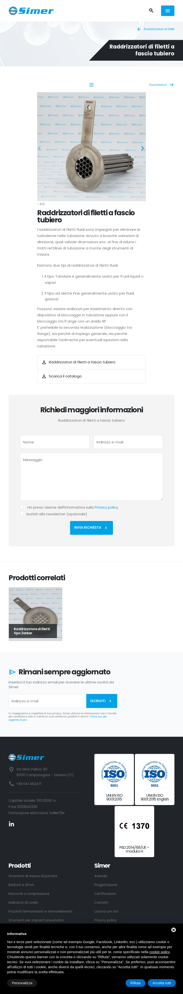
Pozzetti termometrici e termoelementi (40, 911)
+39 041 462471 (28, 784)
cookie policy (159, 952)
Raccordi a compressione (29, 894)
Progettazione (105, 885)
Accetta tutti (161, 983)
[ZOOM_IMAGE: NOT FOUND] (91, 146)
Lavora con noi (106, 911)
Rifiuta (135, 983)
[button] (40, 149)
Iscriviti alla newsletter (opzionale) (56, 513)
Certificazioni (105, 894)
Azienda (100, 876)
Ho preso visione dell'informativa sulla (72, 507)
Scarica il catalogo (61, 376)
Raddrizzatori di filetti (155, 29)
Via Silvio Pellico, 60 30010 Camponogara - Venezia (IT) (44, 772)
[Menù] (167, 10)
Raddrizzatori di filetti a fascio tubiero (78, 362)
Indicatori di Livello (23, 902)
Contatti (101, 902)
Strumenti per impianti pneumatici (36, 920)
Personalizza (22, 983)
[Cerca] (151, 11)
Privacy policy (106, 507)
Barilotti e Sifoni (21, 885)
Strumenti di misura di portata (33, 876)
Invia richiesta (91, 528)
